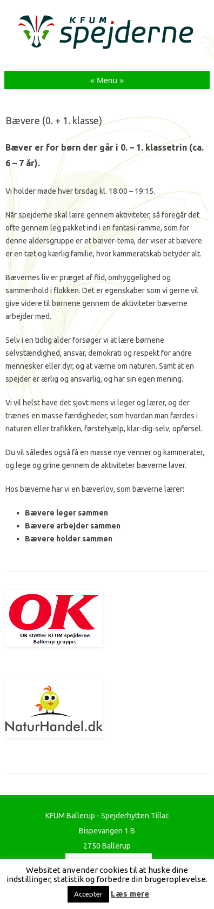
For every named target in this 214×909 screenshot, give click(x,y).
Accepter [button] (88, 894)
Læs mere (130, 893)
